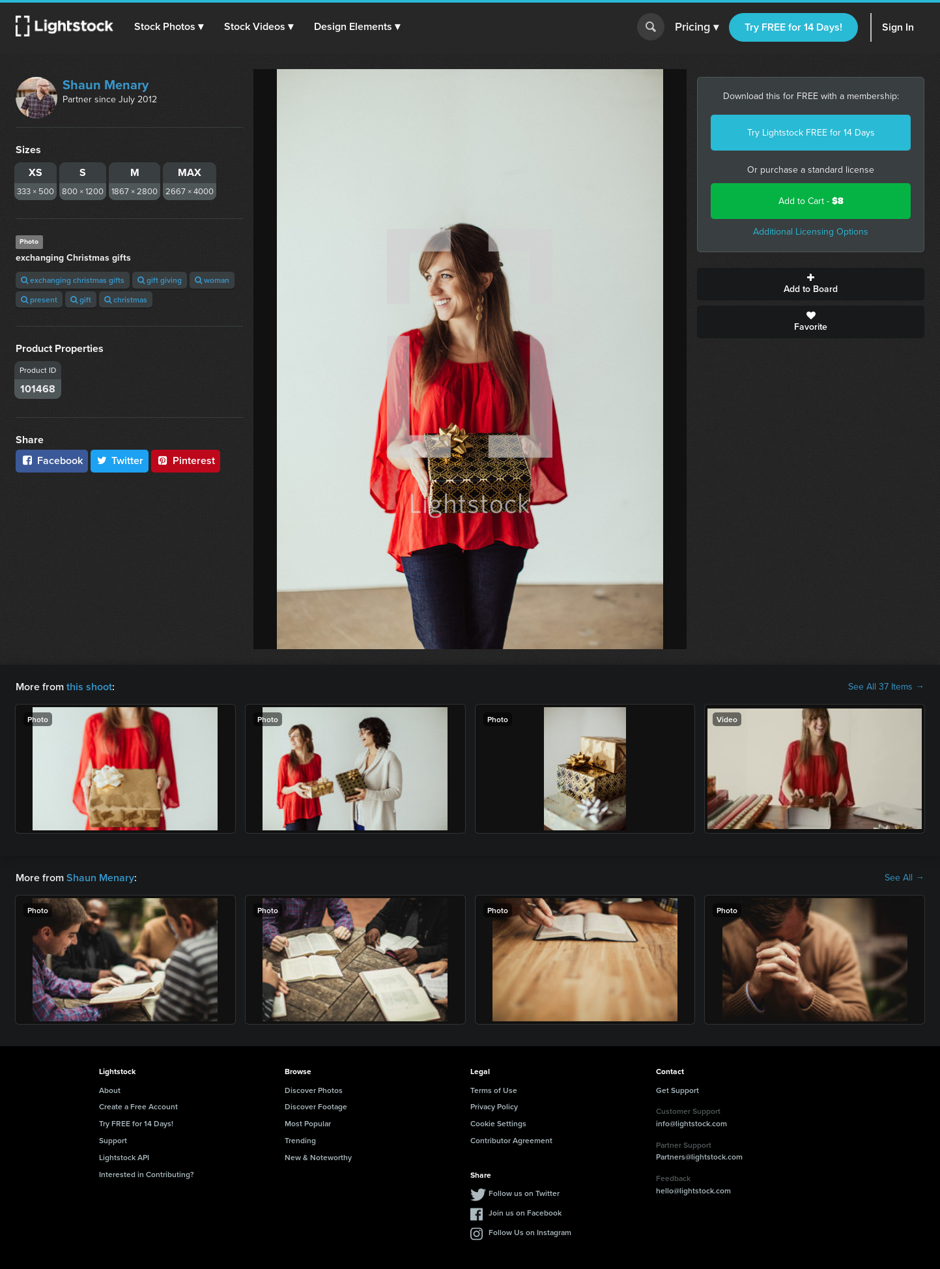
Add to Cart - (811, 201)
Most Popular (308, 1123)
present (39, 299)
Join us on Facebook (525, 1212)
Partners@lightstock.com (699, 1156)
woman (212, 279)
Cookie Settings (498, 1123)
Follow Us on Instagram (530, 1232)
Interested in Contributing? (146, 1174)
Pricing (697, 27)
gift (80, 299)
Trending (300, 1140)
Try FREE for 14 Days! (793, 27)
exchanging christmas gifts (72, 279)
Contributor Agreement (511, 1140)
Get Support (677, 1090)
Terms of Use (493, 1090)
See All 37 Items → (886, 686)
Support (113, 1140)
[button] (168, 27)
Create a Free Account (138, 1106)
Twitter (120, 460)
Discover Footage (316, 1106)
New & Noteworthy (318, 1157)
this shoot (89, 686)
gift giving (159, 279)
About (110, 1090)
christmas (125, 299)
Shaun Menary (106, 85)
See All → (904, 877)
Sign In (898, 27)
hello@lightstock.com (693, 1190)
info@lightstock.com (691, 1123)
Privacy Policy (494, 1106)
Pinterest (185, 460)
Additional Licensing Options (810, 232)
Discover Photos (314, 1090)
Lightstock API (124, 1157)
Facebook (52, 460)
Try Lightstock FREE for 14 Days (811, 132)
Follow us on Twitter (524, 1193)
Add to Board (811, 284)
